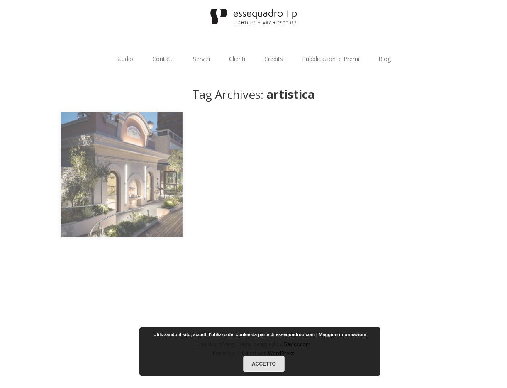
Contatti (163, 59)
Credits (273, 59)
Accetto (264, 364)
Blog (384, 59)
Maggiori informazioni (342, 334)
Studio (124, 59)
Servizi (201, 59)
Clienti (237, 59)
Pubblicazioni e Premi (330, 59)
